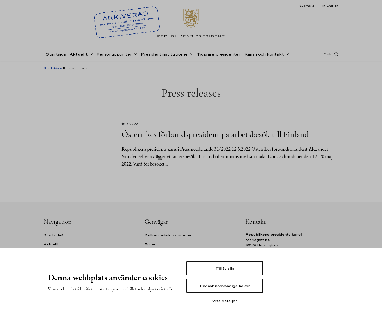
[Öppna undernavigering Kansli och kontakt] (286, 53)
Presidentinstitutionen (164, 54)
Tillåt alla (224, 268)
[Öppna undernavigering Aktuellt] (90, 53)
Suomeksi (307, 5)
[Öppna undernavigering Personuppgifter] (134, 53)
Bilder (150, 244)
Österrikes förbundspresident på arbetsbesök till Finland (215, 134)
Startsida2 (53, 235)
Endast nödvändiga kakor (225, 285)
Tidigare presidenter (219, 54)
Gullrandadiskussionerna (168, 235)
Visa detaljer (224, 300)
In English (330, 5)
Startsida (56, 54)
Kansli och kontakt (264, 54)
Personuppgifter (114, 54)
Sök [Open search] (328, 54)
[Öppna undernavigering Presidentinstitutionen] (190, 53)
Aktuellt (79, 54)
